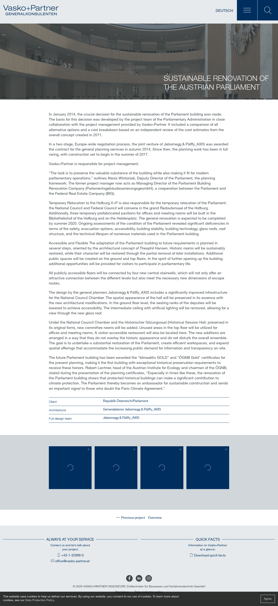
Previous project (133, 517)
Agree (268, 598)
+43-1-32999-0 (72, 555)
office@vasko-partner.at (72, 561)
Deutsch (224, 10)
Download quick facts (210, 555)
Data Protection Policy (39, 600)
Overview (155, 517)
